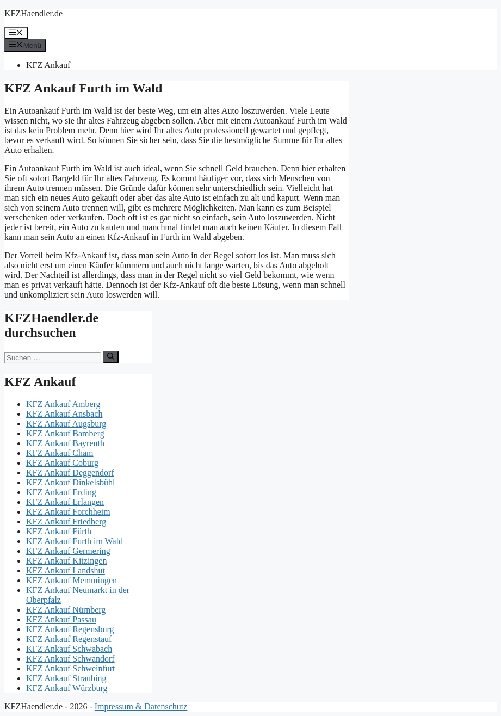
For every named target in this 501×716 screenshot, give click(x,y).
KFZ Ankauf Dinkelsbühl (70, 482)
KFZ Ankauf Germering (68, 550)
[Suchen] (111, 357)
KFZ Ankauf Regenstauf (69, 639)
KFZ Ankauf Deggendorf (70, 472)
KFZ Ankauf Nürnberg (66, 609)
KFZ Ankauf (48, 65)
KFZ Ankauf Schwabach (69, 648)
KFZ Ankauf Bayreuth (65, 443)
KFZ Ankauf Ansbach (64, 413)
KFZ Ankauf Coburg (62, 462)
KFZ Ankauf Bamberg (65, 433)
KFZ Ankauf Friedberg (66, 521)
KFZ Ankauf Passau (61, 619)
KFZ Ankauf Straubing (66, 678)
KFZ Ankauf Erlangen (65, 502)
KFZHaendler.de (33, 13)
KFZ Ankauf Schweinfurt (70, 668)
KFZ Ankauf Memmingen (71, 580)
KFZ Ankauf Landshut (65, 570)
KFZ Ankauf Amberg (63, 404)
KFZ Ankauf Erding (61, 492)
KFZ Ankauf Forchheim (68, 511)
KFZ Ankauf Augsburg (66, 423)
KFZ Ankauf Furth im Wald (74, 541)
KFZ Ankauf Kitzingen (66, 560)
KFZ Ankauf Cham (60, 453)
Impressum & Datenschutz (141, 706)
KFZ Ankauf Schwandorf (70, 658)
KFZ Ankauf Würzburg (67, 688)
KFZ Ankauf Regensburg (70, 629)
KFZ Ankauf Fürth (58, 531)
